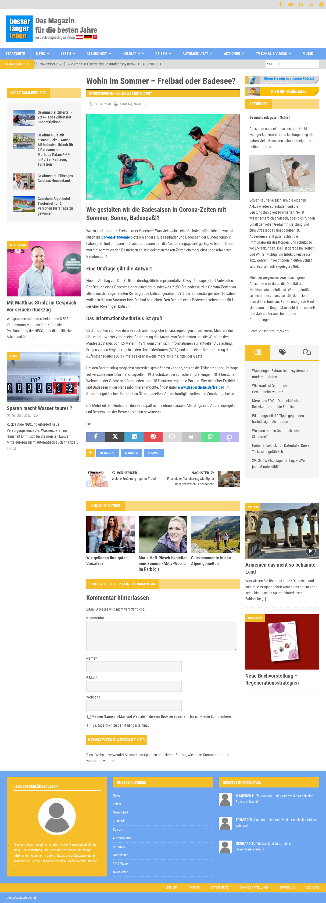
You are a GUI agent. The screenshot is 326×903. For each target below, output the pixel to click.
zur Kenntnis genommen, (205, 773)
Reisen (161, 53)
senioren (131, 453)
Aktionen (232, 53)
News (40, 53)
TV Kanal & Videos (271, 53)
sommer (154, 453)
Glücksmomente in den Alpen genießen (211, 560)
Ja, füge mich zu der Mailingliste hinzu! (118, 725)
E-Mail (90, 677)
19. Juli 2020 (102, 104)
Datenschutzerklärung (186, 773)
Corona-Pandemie (115, 237)
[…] (32, 337)
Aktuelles (126, 104)
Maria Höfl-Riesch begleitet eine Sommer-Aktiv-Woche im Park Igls (163, 563)
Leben (66, 53)
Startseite (15, 53)
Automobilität (195, 53)
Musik (308, 53)
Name (90, 658)
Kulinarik (131, 53)
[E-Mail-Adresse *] (241, 759)
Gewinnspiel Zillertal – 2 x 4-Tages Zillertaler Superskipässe (55, 117)
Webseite (93, 697)
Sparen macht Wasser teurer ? (39, 408)
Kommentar (95, 618)
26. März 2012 (21, 416)
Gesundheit (97, 53)
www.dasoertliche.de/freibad (201, 387)
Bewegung (107, 453)
